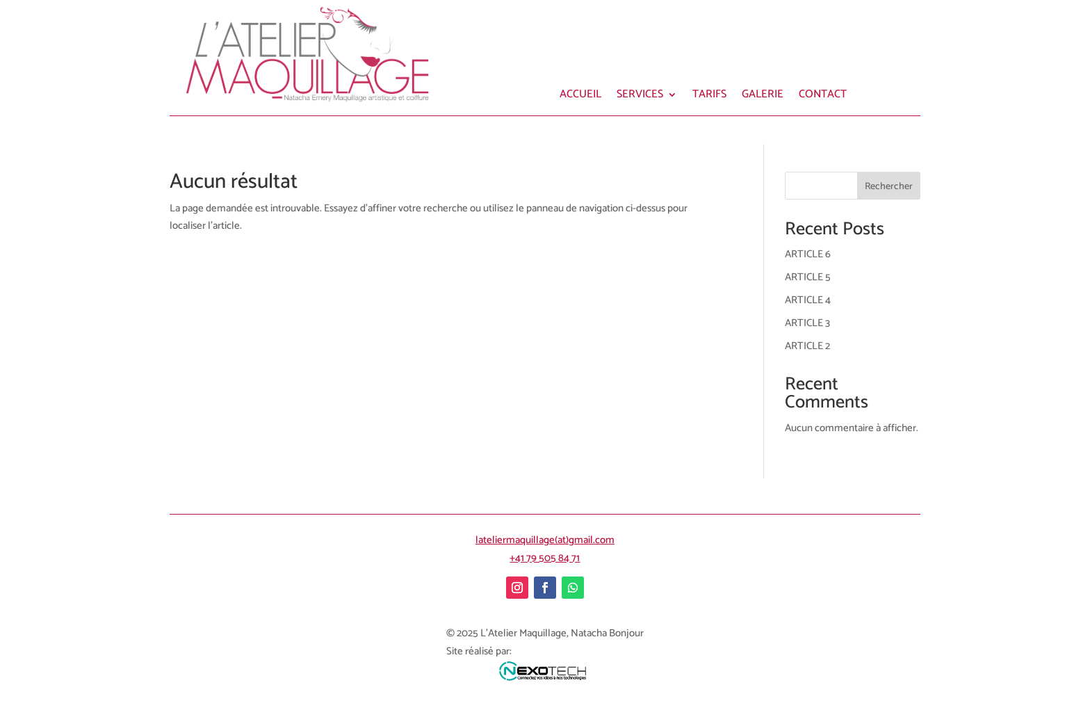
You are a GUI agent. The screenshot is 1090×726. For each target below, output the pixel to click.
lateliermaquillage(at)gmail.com (545, 540)
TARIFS (709, 97)
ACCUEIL (580, 97)
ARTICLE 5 (808, 277)
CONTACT (823, 97)
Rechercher (889, 187)
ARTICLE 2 (807, 346)
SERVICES (640, 97)
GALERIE (762, 97)
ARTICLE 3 (807, 323)
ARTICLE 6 (808, 254)
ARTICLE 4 (808, 300)
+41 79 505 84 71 (545, 558)
